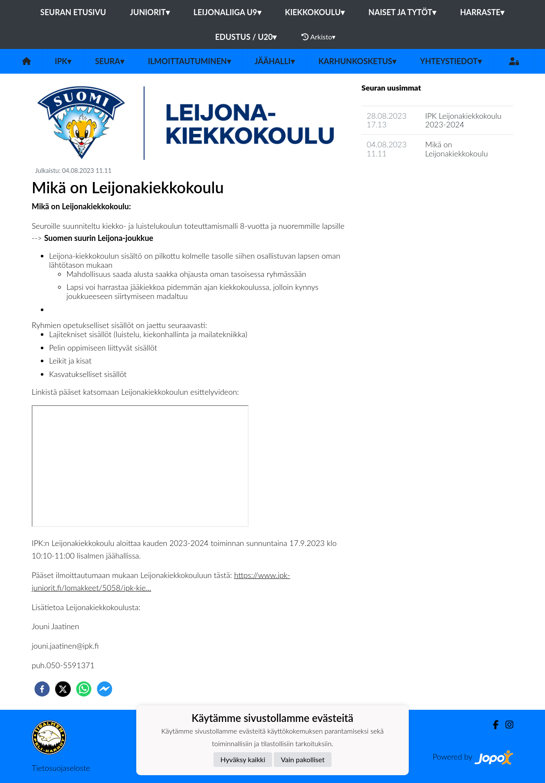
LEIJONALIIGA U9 (227, 12)
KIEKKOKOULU (315, 12)
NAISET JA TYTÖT (402, 12)
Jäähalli (275, 61)
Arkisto (318, 37)
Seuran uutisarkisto (400, 178)
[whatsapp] (84, 689)
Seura (109, 61)
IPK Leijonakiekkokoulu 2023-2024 (463, 120)
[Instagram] (506, 724)
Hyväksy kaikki (242, 759)
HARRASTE (482, 12)
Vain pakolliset (303, 759)
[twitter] (63, 689)
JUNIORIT (150, 12)
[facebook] (42, 689)
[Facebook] (492, 724)
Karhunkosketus (357, 61)
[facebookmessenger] (104, 689)
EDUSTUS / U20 (246, 37)
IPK (63, 61)
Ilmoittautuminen (189, 61)
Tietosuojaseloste (61, 768)
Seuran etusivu (73, 12)
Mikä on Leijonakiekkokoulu (456, 149)
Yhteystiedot (451, 61)
